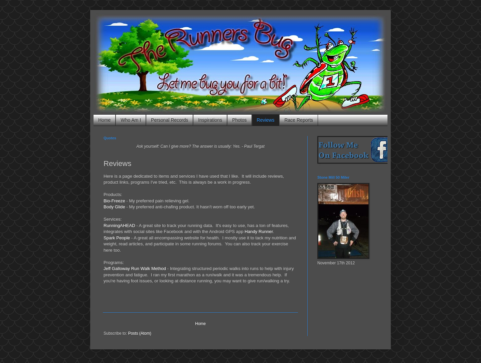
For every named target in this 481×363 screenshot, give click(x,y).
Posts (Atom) (139, 333)
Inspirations (210, 120)
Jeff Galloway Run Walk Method (135, 268)
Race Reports (298, 120)
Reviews (266, 120)
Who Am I (131, 120)
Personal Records (169, 120)
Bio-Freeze (114, 200)
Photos (239, 120)
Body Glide (114, 206)
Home (104, 120)
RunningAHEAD (119, 225)
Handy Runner (259, 231)
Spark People (117, 237)
